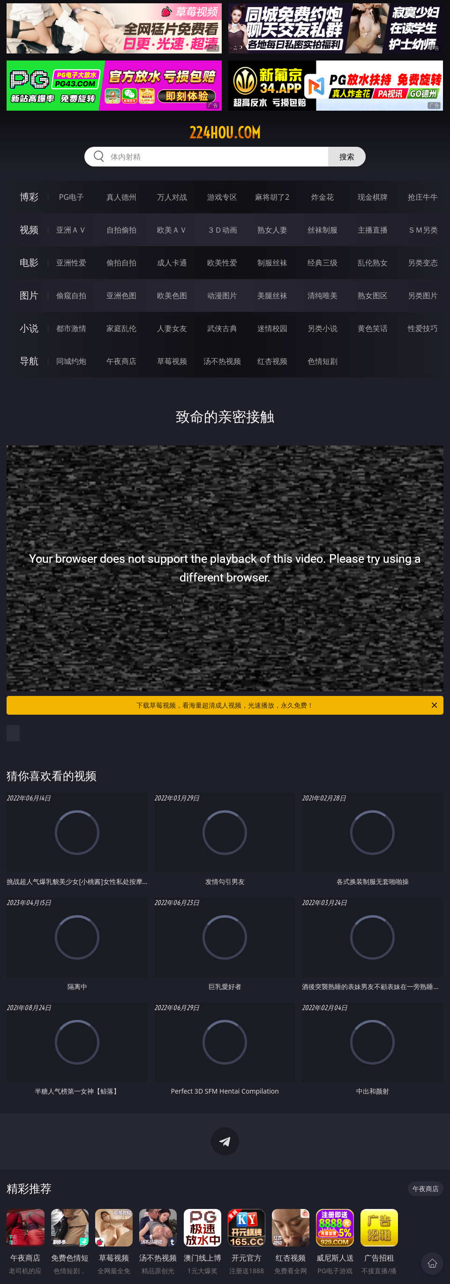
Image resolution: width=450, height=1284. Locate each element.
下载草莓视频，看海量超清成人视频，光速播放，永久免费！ (287, 705)
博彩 (29, 196)
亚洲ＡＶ (71, 230)
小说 (29, 328)
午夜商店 (121, 361)
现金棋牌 (373, 197)
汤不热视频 (222, 361)
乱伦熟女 (373, 262)
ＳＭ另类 (423, 230)
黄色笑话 (373, 328)
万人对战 (172, 197)
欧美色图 (172, 295)
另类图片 (423, 295)
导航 (29, 361)
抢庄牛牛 (423, 197)
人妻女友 (172, 328)
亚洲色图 (121, 295)
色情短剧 (323, 361)
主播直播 (373, 230)
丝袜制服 (323, 230)
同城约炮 (71, 361)
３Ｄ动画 (222, 230)
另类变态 (423, 262)
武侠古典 (222, 328)
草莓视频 (172, 361)
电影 (29, 262)
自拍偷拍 (121, 230)
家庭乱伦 (121, 328)
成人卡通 (172, 262)
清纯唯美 (323, 295)
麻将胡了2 (272, 197)
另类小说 (323, 328)
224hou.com (225, 132)
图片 (29, 295)
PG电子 (71, 197)
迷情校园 (272, 328)
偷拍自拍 (121, 262)
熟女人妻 (272, 230)
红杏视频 (272, 361)
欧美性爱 (222, 262)
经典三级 (323, 262)
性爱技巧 (423, 328)
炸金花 (322, 197)
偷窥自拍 (71, 295)
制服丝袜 (272, 262)
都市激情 (71, 328)
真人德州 (121, 197)
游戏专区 (222, 197)
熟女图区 (373, 295)
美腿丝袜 (272, 295)
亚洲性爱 (71, 262)
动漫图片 (222, 295)
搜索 (346, 156)
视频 (29, 229)
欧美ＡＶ (172, 230)
